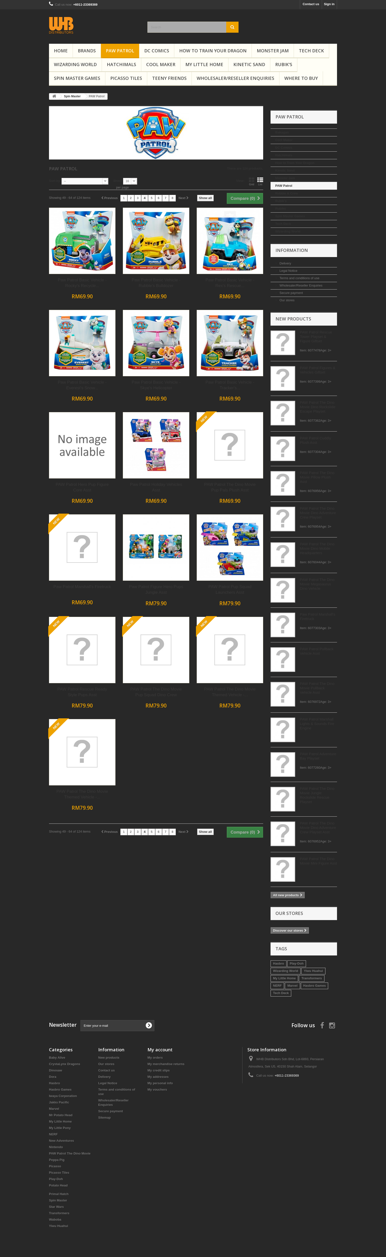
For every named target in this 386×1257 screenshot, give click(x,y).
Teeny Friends (169, 78)
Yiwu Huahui (91, 971)
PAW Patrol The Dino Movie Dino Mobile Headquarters (95, 548)
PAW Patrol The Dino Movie (70, 1153)
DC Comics (156, 51)
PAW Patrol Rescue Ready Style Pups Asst (156, 692)
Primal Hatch (58, 1194)
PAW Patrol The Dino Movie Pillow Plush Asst (95, 477)
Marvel (71, 985)
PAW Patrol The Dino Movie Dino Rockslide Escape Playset (96, 406)
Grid (325, 181)
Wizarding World (75, 64)
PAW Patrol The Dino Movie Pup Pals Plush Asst (303, 487)
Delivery (63, 263)
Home (61, 51)
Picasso (55, 1166)
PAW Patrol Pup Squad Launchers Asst (303, 589)
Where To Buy (301, 78)
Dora (52, 1077)
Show (191, 181)
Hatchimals (121, 64)
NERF (55, 985)
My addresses (158, 1077)
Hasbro (57, 963)
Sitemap (104, 1117)
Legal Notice (66, 271)
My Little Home (204, 64)
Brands (87, 51)
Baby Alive (57, 1057)
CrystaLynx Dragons (64, 1064)
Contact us (311, 4)
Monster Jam (273, 51)
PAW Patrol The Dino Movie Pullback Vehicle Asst (95, 687)
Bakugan (60, 132)
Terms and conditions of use (77, 278)
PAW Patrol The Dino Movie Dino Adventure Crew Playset (96, 512)
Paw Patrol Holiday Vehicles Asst (230, 487)
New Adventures (61, 1140)
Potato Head (58, 1185)
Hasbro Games (93, 985)
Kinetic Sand (249, 64)
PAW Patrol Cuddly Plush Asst (94, 440)
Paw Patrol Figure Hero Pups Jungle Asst (230, 589)
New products (72, 319)
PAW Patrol (120, 51)
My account (160, 1050)
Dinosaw (56, 1070)
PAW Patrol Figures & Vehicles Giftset (96, 370)
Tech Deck (311, 51)
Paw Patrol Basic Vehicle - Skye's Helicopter (230, 385)
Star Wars (56, 1207)
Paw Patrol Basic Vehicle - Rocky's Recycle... (156, 283)
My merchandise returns (165, 1064)
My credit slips (158, 1070)
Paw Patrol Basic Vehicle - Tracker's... (303, 385)
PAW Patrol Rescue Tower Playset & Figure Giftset (94, 336)
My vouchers (157, 1089)
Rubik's (283, 64)
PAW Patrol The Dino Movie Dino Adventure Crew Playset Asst (96, 827)
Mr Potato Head (60, 1115)
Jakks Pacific (59, 1102)
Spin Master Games (77, 78)
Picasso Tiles (126, 78)
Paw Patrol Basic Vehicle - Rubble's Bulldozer (230, 283)
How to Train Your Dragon (213, 51)
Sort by (128, 181)
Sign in (329, 4)
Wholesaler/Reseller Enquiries (235, 78)
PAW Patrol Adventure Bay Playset (96, 756)
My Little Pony (60, 1128)
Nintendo (56, 1147)
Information (70, 250)
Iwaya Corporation (63, 1096)
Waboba (55, 1219)
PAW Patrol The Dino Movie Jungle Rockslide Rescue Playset (95, 795)
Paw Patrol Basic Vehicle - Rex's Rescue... (303, 283)
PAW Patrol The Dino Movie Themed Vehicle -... (303, 692)
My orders (155, 1057)
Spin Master (58, 1200)
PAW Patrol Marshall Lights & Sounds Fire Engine (95, 723)
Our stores (65, 300)
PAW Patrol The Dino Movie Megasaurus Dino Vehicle (95, 584)
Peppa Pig (56, 1160)
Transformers (90, 978)
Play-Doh (75, 963)
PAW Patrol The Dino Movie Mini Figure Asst (96, 861)
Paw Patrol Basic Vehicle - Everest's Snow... (156, 385)
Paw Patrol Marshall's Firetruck (156, 586)
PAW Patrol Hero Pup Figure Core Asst (155, 487)
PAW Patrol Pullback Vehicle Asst (95, 651)
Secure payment (69, 293)
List (334, 181)
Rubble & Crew (65, 193)
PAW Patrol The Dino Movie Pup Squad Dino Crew (230, 692)
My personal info (160, 1083)
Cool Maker (160, 64)
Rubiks (59, 208)
